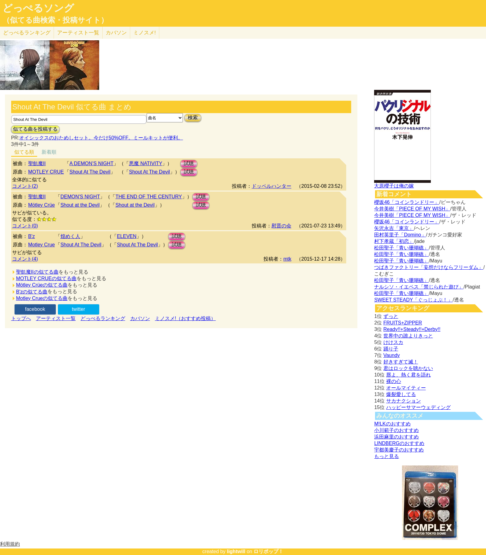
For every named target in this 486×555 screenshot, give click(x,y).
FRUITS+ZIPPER (402, 322)
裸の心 (393, 381)
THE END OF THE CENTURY (148, 196)
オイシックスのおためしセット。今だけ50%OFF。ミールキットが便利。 (101, 137)
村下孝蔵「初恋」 (394, 241)
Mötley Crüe (41, 205)
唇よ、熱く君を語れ (408, 374)
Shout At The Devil (89, 171)
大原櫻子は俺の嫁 (394, 185)
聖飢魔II (37, 163)
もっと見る (386, 456)
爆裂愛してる (401, 394)
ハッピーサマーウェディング (418, 407)
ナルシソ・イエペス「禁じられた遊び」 (418, 286)
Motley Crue (41, 244)
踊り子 (390, 348)
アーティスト (78, 33)
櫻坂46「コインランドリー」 (406, 202)
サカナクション (403, 400)
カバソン (116, 33)
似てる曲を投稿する (35, 129)
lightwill (236, 551)
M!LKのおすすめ (392, 423)
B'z (31, 236)
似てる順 (24, 152)
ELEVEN (126, 236)
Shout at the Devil (79, 205)
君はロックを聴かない (408, 368)
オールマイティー (406, 387)
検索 (193, 117)
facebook (35, 309)
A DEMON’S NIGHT (91, 163)
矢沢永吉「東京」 (394, 228)
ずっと (390, 316)
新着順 (49, 152)
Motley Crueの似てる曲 (42, 298)
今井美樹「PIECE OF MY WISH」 (412, 208)
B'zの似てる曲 (32, 291)
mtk (287, 259)
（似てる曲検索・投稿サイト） (55, 20)
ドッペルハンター (271, 186)
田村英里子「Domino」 (400, 234)
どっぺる (27, 33)
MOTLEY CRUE (46, 171)
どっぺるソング (38, 8)
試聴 (189, 163)
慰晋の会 (281, 225)
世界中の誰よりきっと (408, 335)
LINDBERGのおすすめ (399, 443)
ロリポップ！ (268, 551)
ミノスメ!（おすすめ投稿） (185, 318)
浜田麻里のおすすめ (396, 436)
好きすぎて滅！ (400, 361)
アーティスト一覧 (56, 318)
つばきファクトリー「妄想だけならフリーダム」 (428, 267)
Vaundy (391, 355)
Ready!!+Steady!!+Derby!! (411, 329)
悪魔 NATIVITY (145, 163)
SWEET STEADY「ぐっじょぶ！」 (413, 299)
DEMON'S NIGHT (80, 196)
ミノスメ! (144, 33)
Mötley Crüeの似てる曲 (42, 285)
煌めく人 (70, 236)
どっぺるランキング (103, 318)
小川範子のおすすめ (396, 430)
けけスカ (393, 342)
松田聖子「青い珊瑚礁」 (401, 247)
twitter (78, 309)
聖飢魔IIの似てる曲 (37, 272)
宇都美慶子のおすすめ (399, 449)
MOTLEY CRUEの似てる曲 (46, 278)
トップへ (21, 318)
